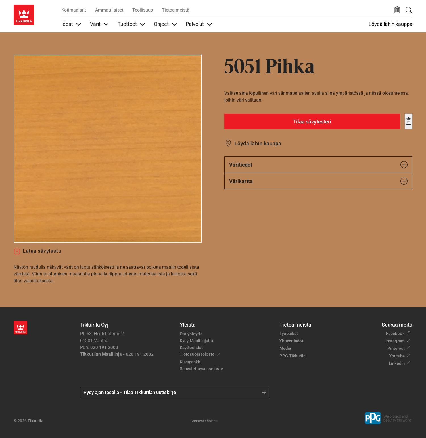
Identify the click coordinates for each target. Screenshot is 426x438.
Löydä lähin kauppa (390, 24)
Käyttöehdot (191, 347)
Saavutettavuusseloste (201, 368)
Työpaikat (288, 333)
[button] (397, 10)
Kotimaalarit (73, 10)
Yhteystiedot (291, 341)
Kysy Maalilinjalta (196, 340)
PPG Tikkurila (292, 356)
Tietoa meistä (175, 10)
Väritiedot (318, 164)
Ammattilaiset (109, 10)
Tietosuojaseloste (197, 354)
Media (285, 348)
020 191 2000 (104, 347)
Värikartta (318, 181)
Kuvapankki (190, 362)
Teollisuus (142, 10)
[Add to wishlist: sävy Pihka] (408, 121)
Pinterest (396, 348)
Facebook (395, 333)
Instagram (395, 341)
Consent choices (204, 421)
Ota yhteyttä (191, 333)
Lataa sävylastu (37, 251)
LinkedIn (397, 363)
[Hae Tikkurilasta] (409, 10)
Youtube (397, 356)
